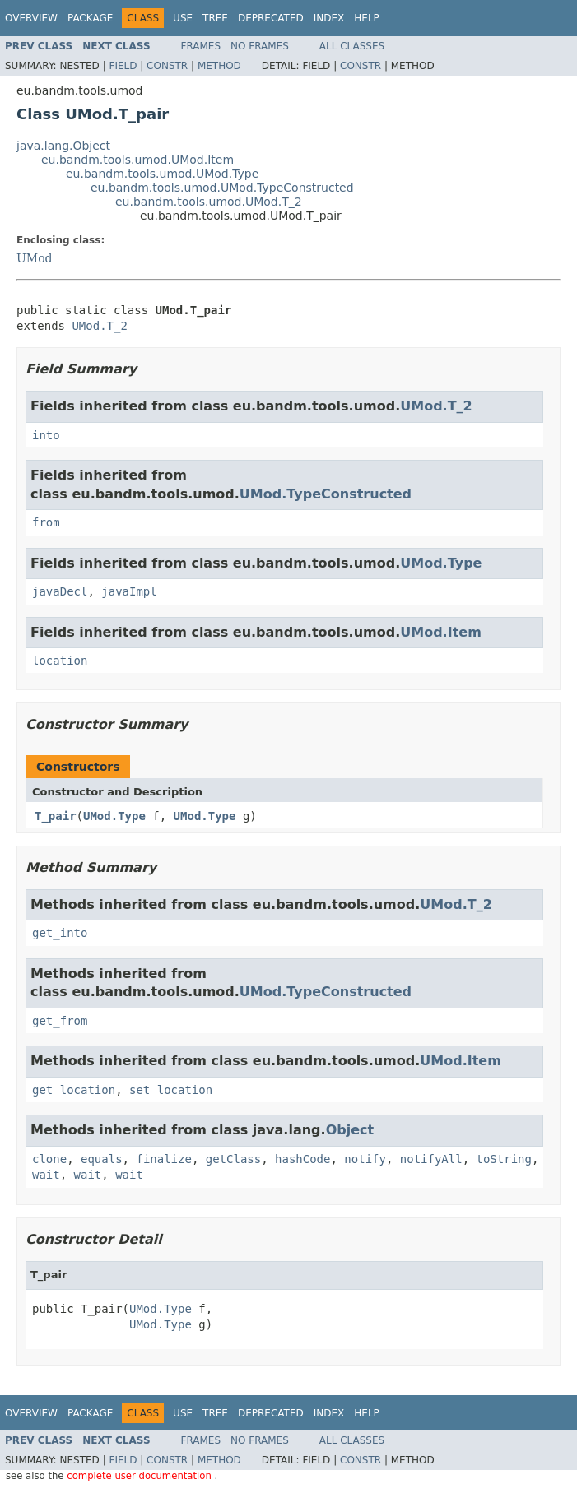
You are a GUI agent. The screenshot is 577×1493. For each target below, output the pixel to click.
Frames (201, 46)
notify (365, 1159)
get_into (59, 932)
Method (219, 66)
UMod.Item (441, 632)
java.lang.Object (63, 145)
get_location (73, 1090)
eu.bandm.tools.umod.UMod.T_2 (208, 201)
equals (102, 1159)
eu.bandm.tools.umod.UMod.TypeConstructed (222, 187)
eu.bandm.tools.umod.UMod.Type (162, 173)
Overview (31, 18)
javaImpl (128, 591)
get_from (59, 1020)
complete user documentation (140, 1475)
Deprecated (271, 18)
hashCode (302, 1159)
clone (49, 1159)
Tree (215, 18)
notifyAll (431, 1159)
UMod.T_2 (99, 325)
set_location (170, 1090)
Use (183, 18)
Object (350, 1130)
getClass (233, 1159)
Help (366, 18)
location (59, 660)
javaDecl (59, 591)
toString (504, 1159)
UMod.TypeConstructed (326, 494)
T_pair (56, 816)
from (46, 522)
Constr (167, 66)
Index (329, 18)
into (46, 435)
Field (123, 66)
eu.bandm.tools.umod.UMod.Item (137, 159)
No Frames (259, 46)
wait (46, 1174)
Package (90, 18)
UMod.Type (441, 563)
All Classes (351, 46)
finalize (163, 1159)
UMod (34, 258)
